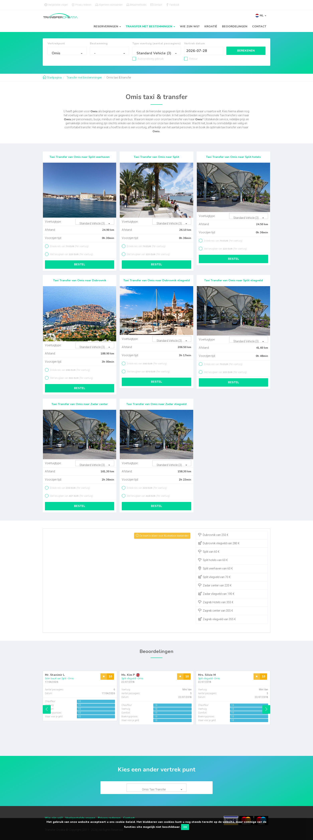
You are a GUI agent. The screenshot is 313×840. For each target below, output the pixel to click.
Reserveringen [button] (107, 26)
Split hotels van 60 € (213, 560)
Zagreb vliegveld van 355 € (217, 619)
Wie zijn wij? (190, 26)
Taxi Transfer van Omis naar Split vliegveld (233, 280)
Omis (71, 678)
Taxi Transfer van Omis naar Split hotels (233, 157)
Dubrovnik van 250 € (213, 534)
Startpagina (52, 77)
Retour (193, 58)
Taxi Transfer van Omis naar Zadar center (80, 404)
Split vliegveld (128, 678)
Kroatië (210, 26)
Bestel (79, 264)
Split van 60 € (208, 551)
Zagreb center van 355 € (215, 610)
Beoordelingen (234, 26)
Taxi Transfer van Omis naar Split (156, 157)
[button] (261, 15)
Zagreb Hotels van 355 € (215, 602)
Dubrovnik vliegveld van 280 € (219, 543)
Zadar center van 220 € (215, 585)
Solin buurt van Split (55, 678)
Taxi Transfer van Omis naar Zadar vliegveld (156, 404)
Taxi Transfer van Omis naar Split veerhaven (80, 157)
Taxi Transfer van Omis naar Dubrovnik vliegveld (156, 280)
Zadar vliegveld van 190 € (216, 593)
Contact (259, 26)
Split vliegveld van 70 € (214, 577)
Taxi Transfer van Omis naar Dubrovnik (79, 280)
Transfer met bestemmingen (84, 77)
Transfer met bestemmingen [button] (150, 26)
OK (185, 827)
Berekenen (246, 51)
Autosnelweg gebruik (150, 58)
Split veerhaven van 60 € (215, 568)
